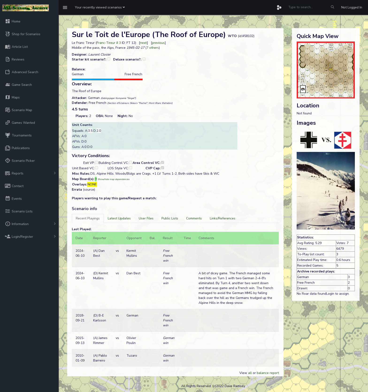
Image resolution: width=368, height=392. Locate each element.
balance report (268, 373)
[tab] (88, 218)
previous (158, 43)
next (143, 43)
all (250, 373)
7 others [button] (152, 47)
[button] (99, 7)
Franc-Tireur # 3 (109, 43)
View (243, 373)
